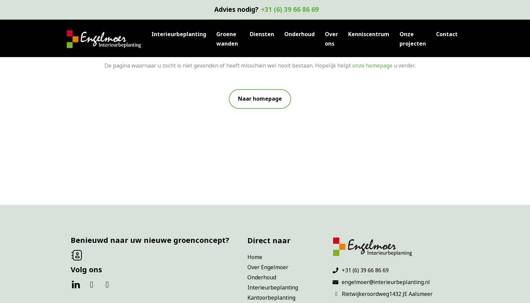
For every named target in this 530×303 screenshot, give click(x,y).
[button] (260, 99)
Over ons (331, 39)
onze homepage (372, 66)
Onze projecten (413, 39)
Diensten (262, 34)
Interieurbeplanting (178, 34)
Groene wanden (227, 39)
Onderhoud (299, 34)
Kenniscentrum (368, 34)
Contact (447, 34)
